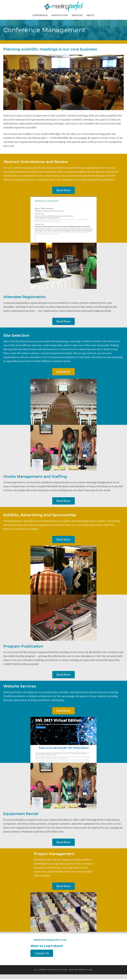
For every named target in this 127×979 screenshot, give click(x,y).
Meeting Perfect (63, 7)
